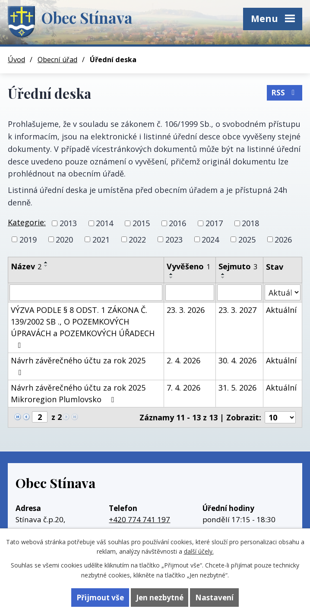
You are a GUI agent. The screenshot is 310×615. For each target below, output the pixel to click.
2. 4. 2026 (183, 360)
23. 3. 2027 (237, 310)
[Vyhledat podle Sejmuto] (239, 292)
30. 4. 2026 (237, 360)
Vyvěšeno (188, 266)
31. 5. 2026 (237, 387)
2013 (68, 223)
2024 (210, 239)
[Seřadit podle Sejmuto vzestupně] (223, 274)
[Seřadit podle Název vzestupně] (46, 262)
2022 (137, 239)
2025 (247, 239)
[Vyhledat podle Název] (85, 292)
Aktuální (281, 310)
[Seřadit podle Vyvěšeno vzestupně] (171, 274)
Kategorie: (27, 222)
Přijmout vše (100, 597)
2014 (104, 223)
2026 (283, 239)
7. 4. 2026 (183, 387)
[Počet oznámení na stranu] (280, 417)
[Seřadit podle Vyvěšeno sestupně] (171, 277)
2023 (174, 239)
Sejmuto (237, 266)
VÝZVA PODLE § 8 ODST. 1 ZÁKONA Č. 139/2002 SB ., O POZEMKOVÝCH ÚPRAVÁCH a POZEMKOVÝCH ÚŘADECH (83, 327)
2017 (214, 223)
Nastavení (214, 597)
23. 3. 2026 (186, 310)
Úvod (16, 59)
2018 (250, 223)
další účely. (199, 551)
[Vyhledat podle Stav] (283, 292)
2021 (101, 239)
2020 (64, 239)
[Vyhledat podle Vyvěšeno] (189, 292)
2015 (141, 223)
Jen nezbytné (159, 597)
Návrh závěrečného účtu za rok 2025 (78, 365)
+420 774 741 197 (139, 519)
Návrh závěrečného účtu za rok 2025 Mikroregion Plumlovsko (78, 393)
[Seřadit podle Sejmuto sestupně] (223, 277)
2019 (28, 239)
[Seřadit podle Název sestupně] (46, 266)
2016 (177, 223)
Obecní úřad (57, 59)
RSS (284, 93)
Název (26, 266)
